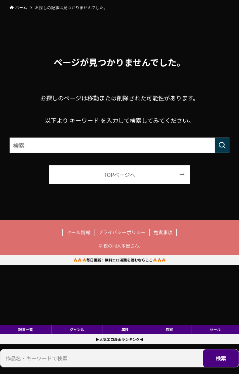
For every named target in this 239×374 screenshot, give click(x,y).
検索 (221, 358)
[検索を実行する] (222, 145)
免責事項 (163, 232)
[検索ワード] (119, 145)
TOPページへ (119, 174)
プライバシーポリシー (122, 232)
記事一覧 (25, 329)
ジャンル (77, 329)
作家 (169, 329)
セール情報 (78, 232)
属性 (125, 329)
